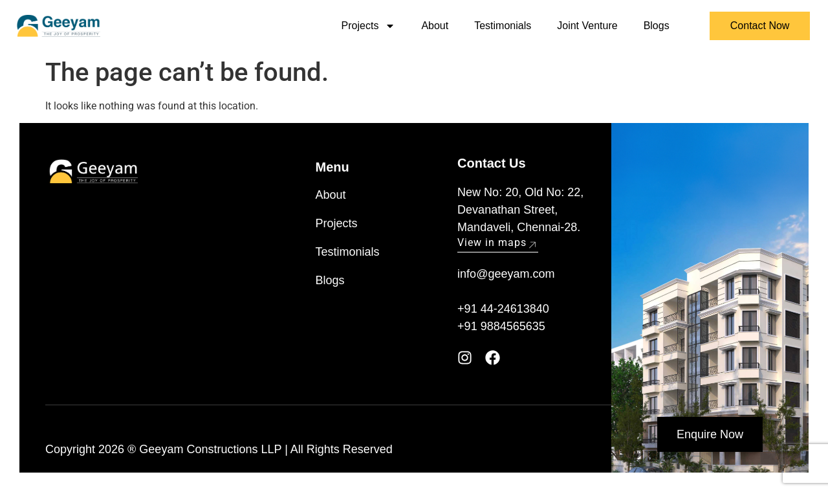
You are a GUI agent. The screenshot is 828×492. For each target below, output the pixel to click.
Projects (369, 26)
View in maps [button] (497, 242)
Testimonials (502, 25)
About (434, 25)
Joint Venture (587, 25)
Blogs (657, 25)
